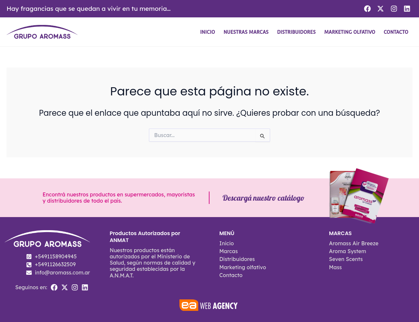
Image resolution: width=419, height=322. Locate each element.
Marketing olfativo (349, 32)
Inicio (207, 32)
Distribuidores (296, 32)
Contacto (396, 32)
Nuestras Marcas (246, 32)
